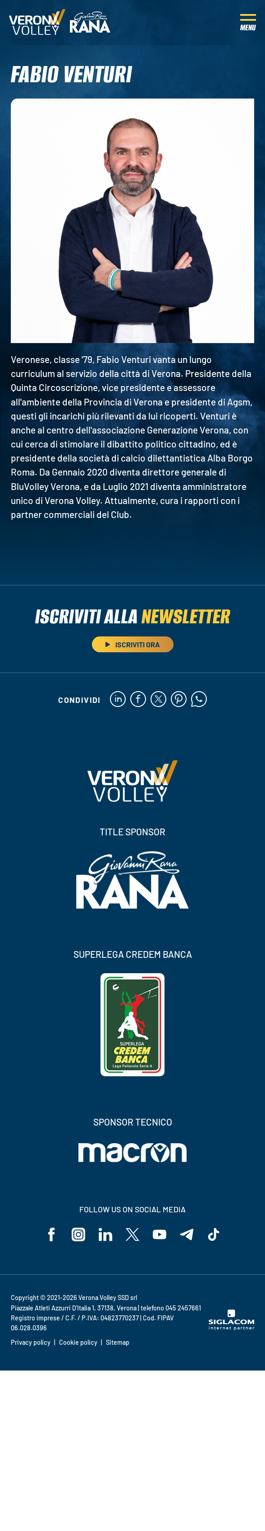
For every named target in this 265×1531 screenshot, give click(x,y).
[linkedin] (118, 699)
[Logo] (37, 22)
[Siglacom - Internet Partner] (231, 1328)
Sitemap (117, 1342)
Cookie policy (78, 1342)
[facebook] (138, 699)
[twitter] (158, 699)
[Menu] (248, 22)
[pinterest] (179, 699)
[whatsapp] (199, 699)
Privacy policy (30, 1342)
